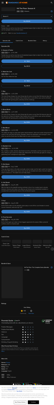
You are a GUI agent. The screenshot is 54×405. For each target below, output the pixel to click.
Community (23, 313)
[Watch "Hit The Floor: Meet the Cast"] (27, 81)
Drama (8, 362)
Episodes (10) (6, 40)
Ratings (45, 40)
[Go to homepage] (16, 2)
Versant (15, 387)
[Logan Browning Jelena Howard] (27, 249)
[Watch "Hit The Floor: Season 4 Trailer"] (27, 61)
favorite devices (22, 33)
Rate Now (31, 313)
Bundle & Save (32, 40)
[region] (27, 395)
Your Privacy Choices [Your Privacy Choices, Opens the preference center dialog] (20, 402)
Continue (33, 402)
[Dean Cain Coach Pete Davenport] (6, 249)
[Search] (51, 2)
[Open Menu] (2, 2)
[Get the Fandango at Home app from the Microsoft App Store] (37, 384)
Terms (34, 387)
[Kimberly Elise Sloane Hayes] (37, 249)
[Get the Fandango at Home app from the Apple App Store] (17, 384)
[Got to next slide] (52, 249)
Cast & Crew (19, 40)
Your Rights (19, 391)
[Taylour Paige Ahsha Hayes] (16, 249)
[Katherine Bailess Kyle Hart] (47, 249)
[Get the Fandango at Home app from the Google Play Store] (27, 384)
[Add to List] (52, 11)
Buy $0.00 (27, 66)
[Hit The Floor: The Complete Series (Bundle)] (38, 267)
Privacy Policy (11, 389)
